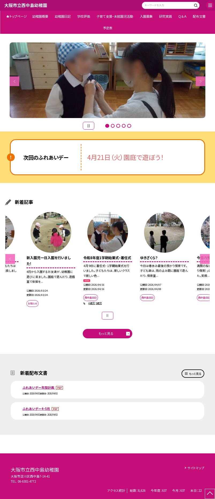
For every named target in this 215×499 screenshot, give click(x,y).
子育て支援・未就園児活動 (114, 16)
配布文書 (199, 16)
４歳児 (91, 303)
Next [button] (200, 81)
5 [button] (129, 126)
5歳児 (99, 303)
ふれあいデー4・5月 (36, 408)
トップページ (18, 16)
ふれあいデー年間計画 (38, 387)
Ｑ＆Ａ (182, 16)
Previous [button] (14, 81)
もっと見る (106, 333)
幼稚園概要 (40, 16)
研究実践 (165, 16)
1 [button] (107, 126)
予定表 (107, 27)
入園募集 (146, 16)
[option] (107, 80)
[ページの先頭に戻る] (210, 494)
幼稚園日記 (63, 16)
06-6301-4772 (27, 481)
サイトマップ (195, 468)
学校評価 (83, 16)
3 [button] (118, 126)
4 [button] (124, 126)
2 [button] (113, 126)
